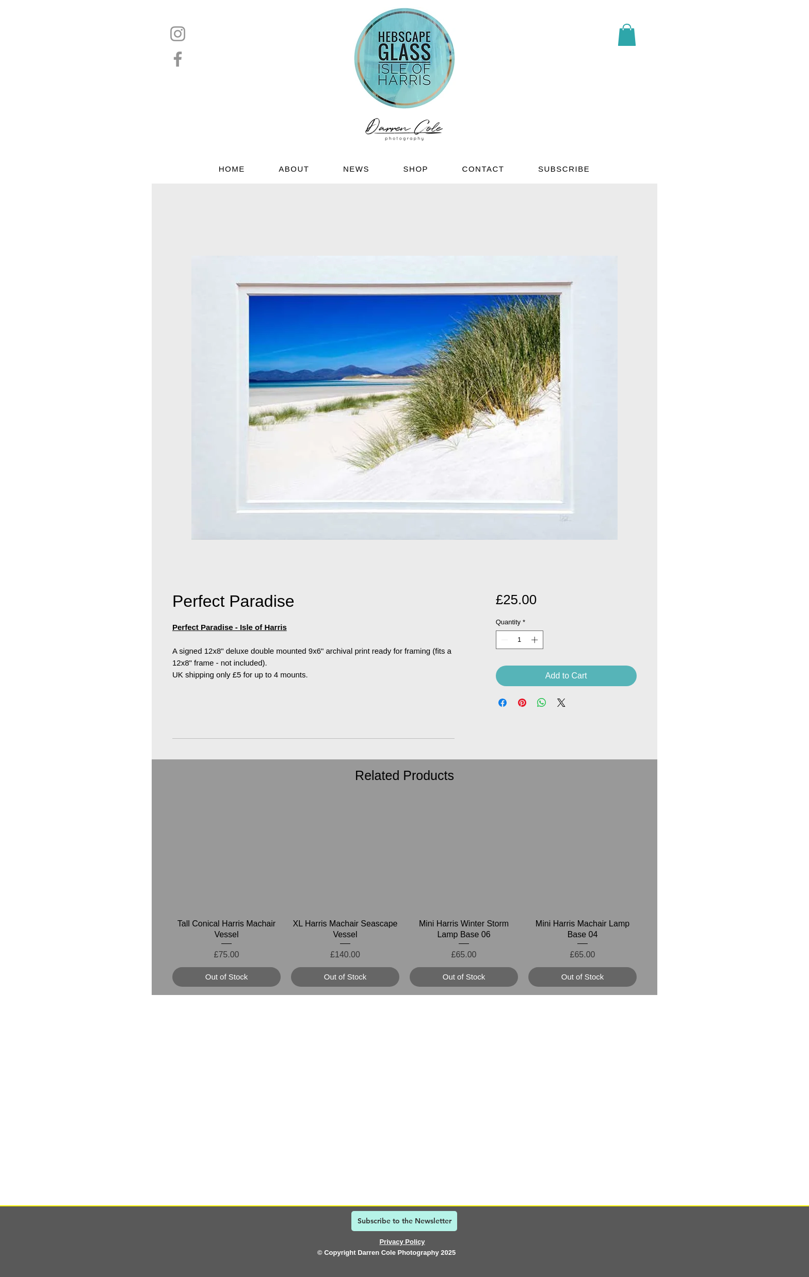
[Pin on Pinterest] (522, 702)
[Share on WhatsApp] (542, 702)
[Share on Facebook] (502, 702)
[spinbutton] (519, 640)
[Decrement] (503, 640)
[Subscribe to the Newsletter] (404, 1221)
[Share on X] (561, 702)
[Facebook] (178, 59)
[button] (294, 168)
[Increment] (535, 640)
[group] (404, 894)
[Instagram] (178, 34)
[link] (627, 35)
